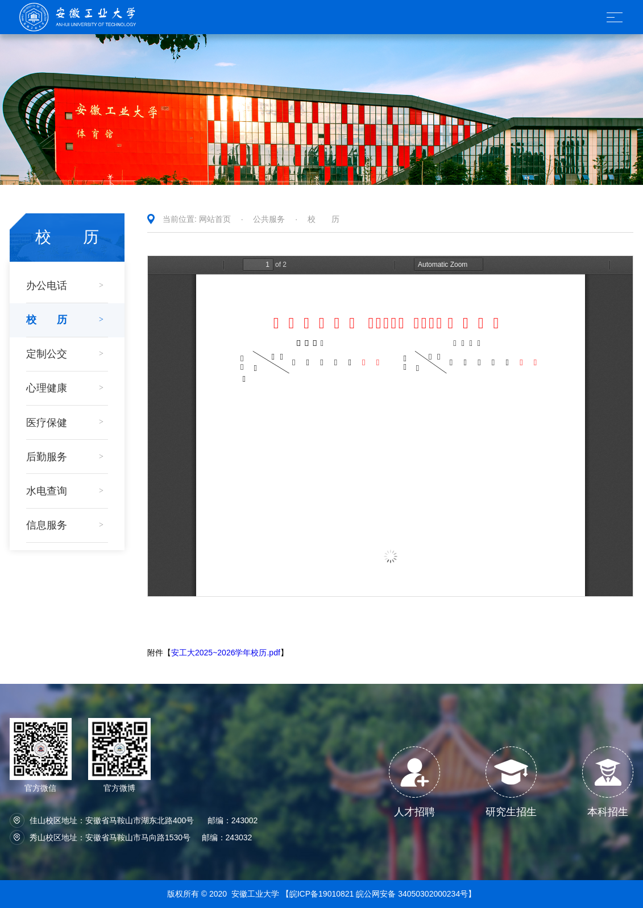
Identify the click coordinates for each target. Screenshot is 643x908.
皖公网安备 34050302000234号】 (416, 893)
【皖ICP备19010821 (318, 893)
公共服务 (269, 219)
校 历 (323, 219)
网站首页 (215, 219)
